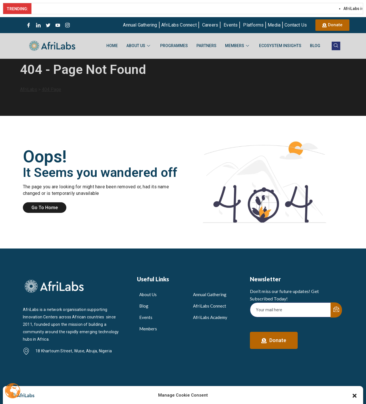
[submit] (336, 310)
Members (237, 45)
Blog (315, 45)
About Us (139, 45)
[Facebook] (28, 25)
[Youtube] (57, 25)
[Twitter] (48, 25)
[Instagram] (67, 25)
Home (112, 45)
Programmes (174, 45)
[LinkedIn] (38, 25)
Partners (206, 45)
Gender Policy (274, 390)
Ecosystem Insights (280, 45)
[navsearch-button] (336, 46)
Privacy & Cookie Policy (316, 390)
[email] (290, 309)
